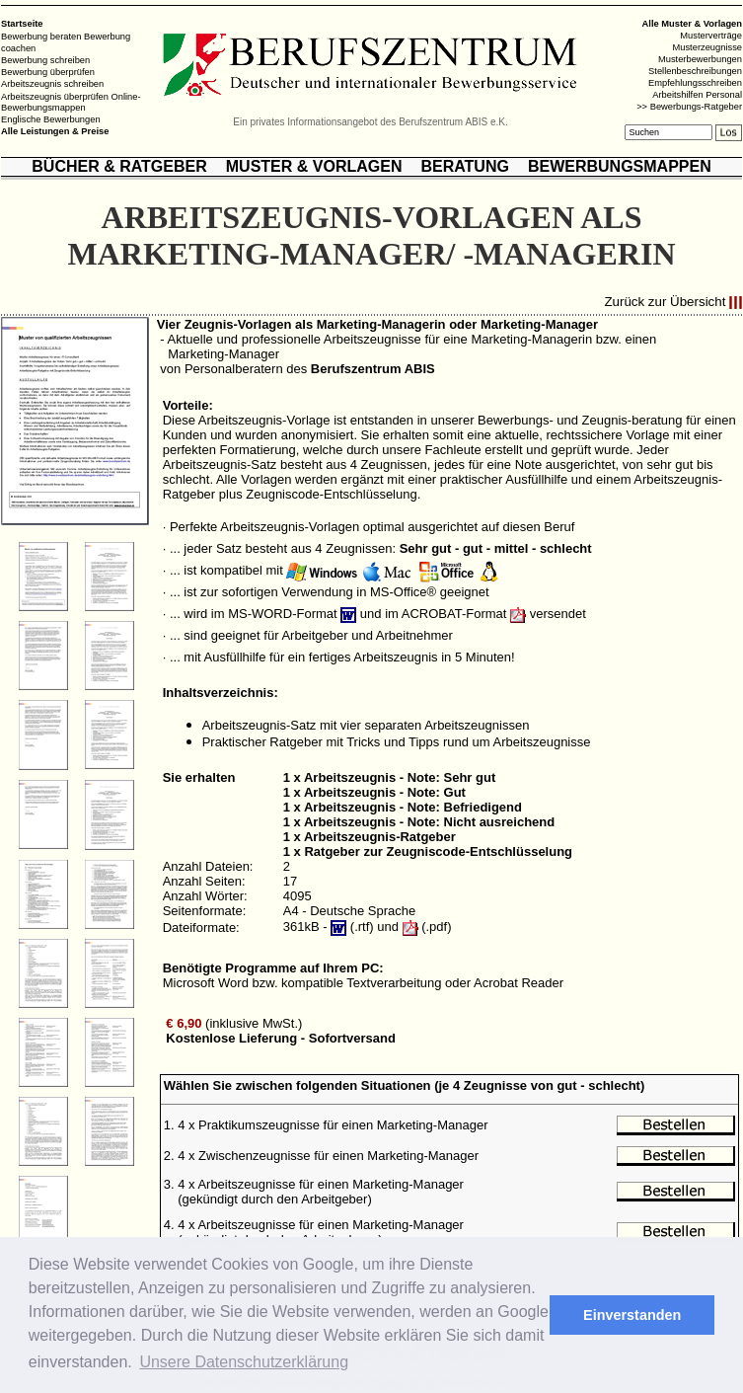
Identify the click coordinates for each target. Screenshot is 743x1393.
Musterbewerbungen (700, 59)
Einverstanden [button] (632, 1315)
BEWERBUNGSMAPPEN (619, 166)
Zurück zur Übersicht (664, 302)
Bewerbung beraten (41, 36)
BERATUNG (464, 166)
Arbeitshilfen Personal (697, 95)
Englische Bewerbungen (51, 119)
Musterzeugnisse (707, 47)
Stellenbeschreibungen (695, 71)
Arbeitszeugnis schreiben (52, 84)
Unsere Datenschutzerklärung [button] (243, 1362)
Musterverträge (711, 35)
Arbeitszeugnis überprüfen (55, 96)
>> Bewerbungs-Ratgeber (689, 107)
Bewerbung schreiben (45, 60)
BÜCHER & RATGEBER (119, 166)
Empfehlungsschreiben (695, 83)
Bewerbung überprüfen (48, 72)
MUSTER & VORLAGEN (314, 166)
